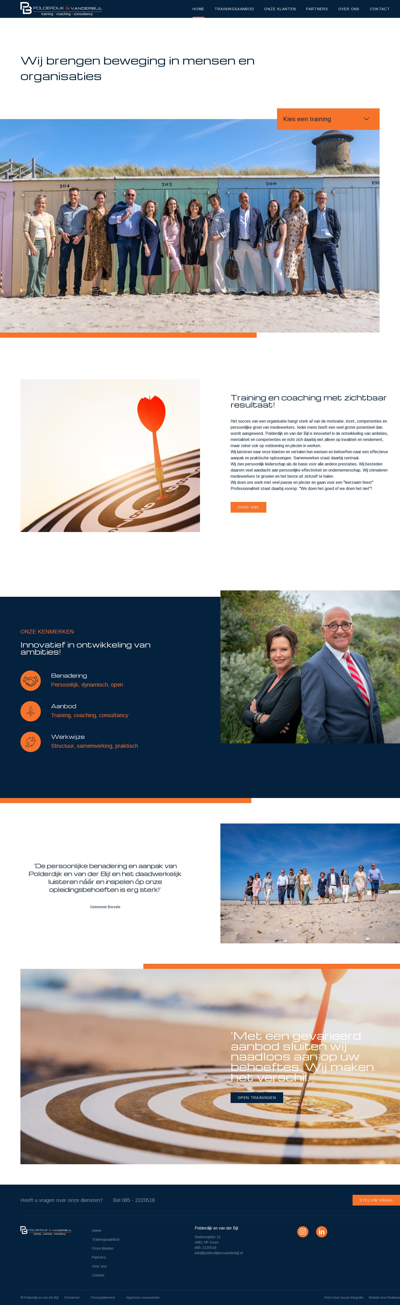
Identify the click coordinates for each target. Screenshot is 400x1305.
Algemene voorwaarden (143, 1297)
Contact (380, 9)
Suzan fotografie (352, 1297)
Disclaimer (72, 1297)
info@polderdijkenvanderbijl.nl (219, 1253)
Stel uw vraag (376, 1200)
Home (198, 9)
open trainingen (257, 1098)
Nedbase (394, 1297)
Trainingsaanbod (234, 9)
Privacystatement (103, 1297)
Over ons (349, 9)
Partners (317, 9)
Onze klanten (280, 9)
